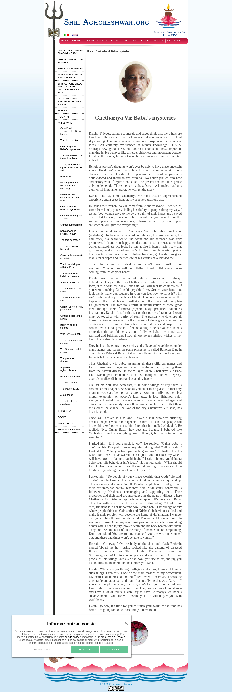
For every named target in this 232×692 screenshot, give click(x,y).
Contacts (144, 40)
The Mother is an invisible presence (70, 275)
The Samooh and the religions (71, 350)
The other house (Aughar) (69, 402)
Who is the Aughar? (70, 334)
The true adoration (70, 240)
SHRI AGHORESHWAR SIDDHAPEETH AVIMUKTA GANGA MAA (71, 88)
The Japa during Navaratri (69, 247)
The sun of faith (68, 382)
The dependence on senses (71, 341)
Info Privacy (173, 40)
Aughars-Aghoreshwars (68, 369)
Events (114, 40)
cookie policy (72, 637)
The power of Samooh (67, 360)
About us (76, 40)
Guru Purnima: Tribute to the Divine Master (71, 131)
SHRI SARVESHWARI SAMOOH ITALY (70, 76)
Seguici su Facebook (69, 429)
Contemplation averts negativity (71, 256)
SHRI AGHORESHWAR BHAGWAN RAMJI (71, 52)
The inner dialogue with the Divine (70, 266)
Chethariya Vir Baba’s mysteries (70, 148)
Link (133, 40)
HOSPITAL (64, 116)
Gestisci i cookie (42, 649)
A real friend (66, 395)
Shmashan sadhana (71, 224)
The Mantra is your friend (70, 299)
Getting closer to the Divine (71, 317)
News (125, 40)
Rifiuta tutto (85, 649)
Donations (158, 40)
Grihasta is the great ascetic (71, 217)
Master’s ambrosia (70, 376)
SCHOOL (63, 110)
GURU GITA (64, 411)
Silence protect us (70, 282)
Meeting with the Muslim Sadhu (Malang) (69, 185)
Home (64, 40)
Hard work (65, 176)
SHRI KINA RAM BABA (70, 68)
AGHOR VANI (65, 123)
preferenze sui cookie (113, 637)
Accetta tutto (113, 649)
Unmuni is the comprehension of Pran (70, 197)
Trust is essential (69, 140)
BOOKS (62, 417)
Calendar (102, 40)
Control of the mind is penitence (71, 308)
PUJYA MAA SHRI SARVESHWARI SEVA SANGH (70, 101)
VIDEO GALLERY (67, 423)
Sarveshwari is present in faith (68, 232)
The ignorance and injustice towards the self (71, 167)
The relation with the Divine (71, 290)
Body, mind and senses (68, 326)
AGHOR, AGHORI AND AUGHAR (70, 61)
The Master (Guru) (70, 388)
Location (89, 40)
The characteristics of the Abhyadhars (71, 157)
